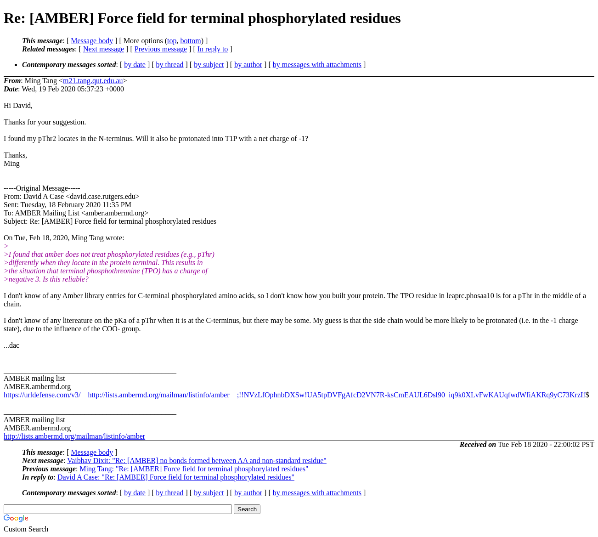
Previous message (161, 49)
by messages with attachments (317, 64)
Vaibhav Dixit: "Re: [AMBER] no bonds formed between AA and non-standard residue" (197, 460)
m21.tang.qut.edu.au (93, 81)
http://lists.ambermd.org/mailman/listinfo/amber (74, 436)
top (171, 41)
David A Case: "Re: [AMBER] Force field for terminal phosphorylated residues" (175, 477)
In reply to (212, 49)
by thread (170, 64)
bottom (190, 41)
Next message (103, 49)
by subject (209, 64)
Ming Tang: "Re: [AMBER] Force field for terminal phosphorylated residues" (193, 469)
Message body (92, 41)
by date (135, 64)
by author (248, 64)
